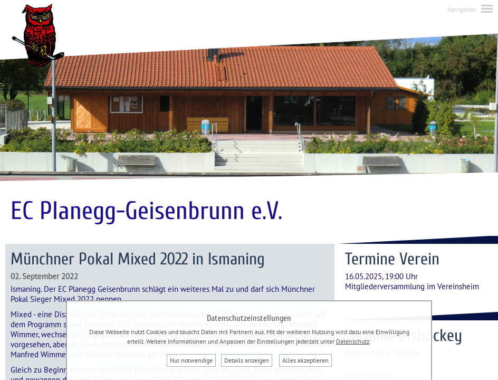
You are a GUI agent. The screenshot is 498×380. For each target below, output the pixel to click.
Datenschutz (352, 341)
